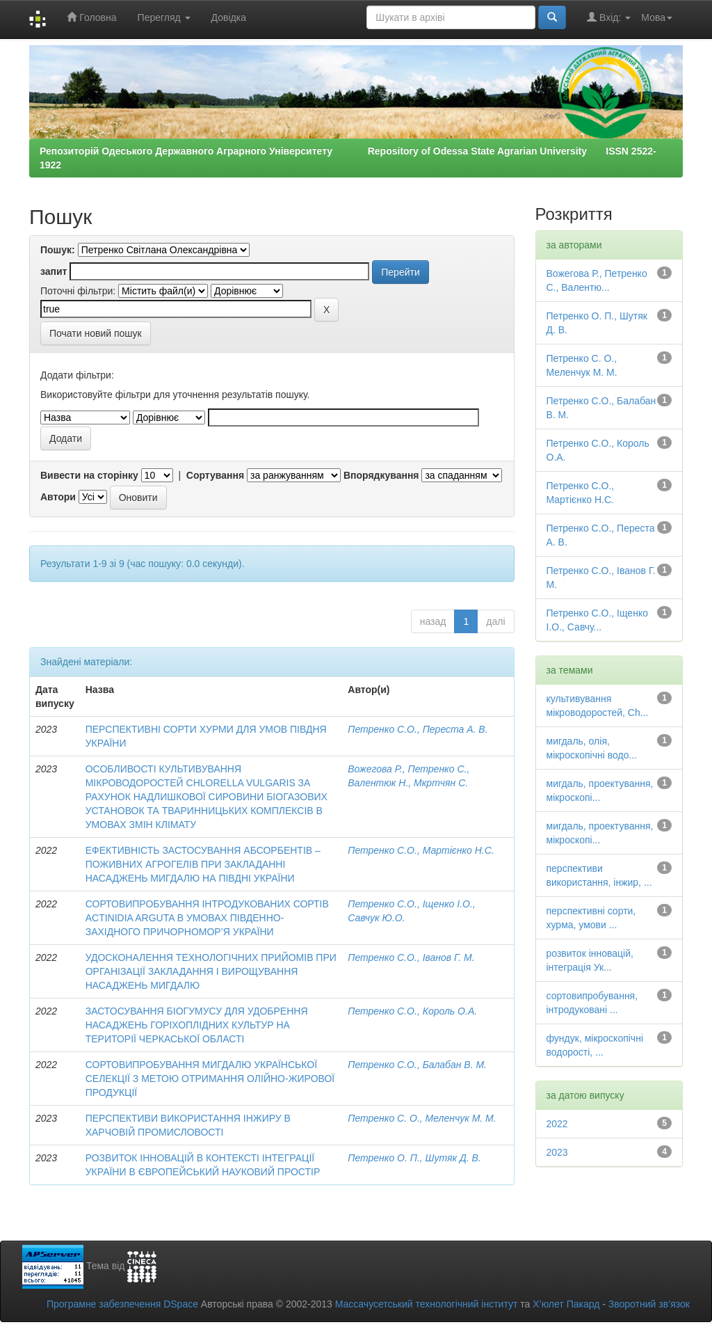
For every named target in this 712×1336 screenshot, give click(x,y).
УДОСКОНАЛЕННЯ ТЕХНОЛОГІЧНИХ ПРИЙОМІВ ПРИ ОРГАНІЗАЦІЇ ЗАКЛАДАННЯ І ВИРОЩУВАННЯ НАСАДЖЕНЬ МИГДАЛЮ (211, 971)
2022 (557, 1123)
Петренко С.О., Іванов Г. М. (411, 957)
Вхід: (609, 17)
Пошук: (57, 249)
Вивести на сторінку (89, 475)
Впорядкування (381, 475)
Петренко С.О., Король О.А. (412, 1011)
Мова (656, 17)
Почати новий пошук (95, 333)
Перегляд (164, 17)
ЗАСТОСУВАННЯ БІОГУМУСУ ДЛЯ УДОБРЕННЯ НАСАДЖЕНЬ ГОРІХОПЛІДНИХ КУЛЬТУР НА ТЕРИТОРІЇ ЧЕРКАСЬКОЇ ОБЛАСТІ (197, 1024)
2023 (557, 1152)
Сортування (215, 475)
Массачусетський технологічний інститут (426, 1304)
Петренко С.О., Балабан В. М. (417, 1064)
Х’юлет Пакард (566, 1304)
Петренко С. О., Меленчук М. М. (422, 1118)
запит (53, 271)
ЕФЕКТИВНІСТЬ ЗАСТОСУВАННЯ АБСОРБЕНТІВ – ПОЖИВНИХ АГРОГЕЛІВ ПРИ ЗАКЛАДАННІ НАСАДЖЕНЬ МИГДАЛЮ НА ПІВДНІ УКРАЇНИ (203, 864)
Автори (58, 496)
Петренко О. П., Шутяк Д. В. (414, 1157)
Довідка (228, 17)
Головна (91, 17)
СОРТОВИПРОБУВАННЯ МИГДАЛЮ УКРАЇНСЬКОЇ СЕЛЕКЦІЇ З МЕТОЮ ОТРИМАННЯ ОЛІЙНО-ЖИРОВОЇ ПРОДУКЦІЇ (210, 1078)
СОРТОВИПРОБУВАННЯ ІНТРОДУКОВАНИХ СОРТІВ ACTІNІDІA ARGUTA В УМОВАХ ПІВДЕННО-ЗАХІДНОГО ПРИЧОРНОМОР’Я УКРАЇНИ (207, 917)
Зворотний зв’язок (649, 1304)
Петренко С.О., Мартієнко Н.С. (421, 850)
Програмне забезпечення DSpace (122, 1304)
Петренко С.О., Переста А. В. (417, 729)
